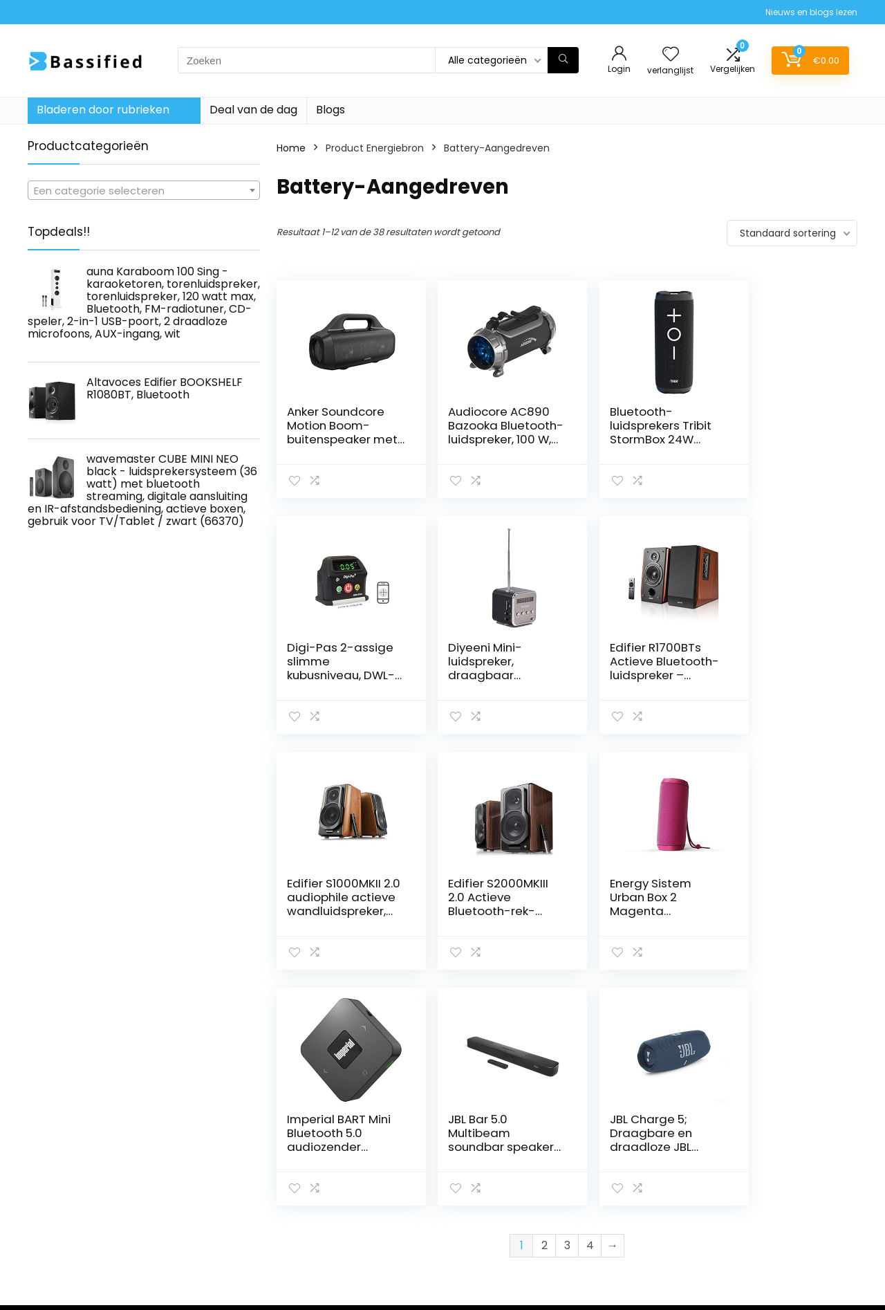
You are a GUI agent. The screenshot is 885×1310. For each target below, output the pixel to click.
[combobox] (144, 190)
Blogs (330, 110)
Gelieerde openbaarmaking (773, 1184)
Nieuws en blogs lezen (811, 12)
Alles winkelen (630, 1158)
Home (291, 148)
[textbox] (143, 191)
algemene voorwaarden (790, 1158)
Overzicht (620, 1217)
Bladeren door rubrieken (103, 110)
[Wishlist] (670, 55)
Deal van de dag (253, 110)
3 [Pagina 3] (567, 1009)
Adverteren (624, 1236)
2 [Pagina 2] (544, 1009)
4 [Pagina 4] (590, 1009)
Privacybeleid (764, 1139)
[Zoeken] (563, 60)
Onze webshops (635, 1197)
